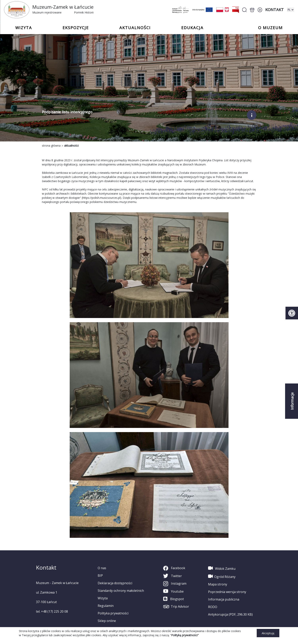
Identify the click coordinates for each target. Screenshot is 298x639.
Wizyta (103, 598)
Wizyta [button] (23, 27)
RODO (212, 607)
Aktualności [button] (135, 27)
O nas (102, 568)
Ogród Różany (221, 576)
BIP (100, 575)
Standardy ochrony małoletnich (121, 590)
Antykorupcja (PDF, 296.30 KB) (230, 614)
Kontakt (274, 9)
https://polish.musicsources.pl (101, 198)
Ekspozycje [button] (76, 27)
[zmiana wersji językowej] (290, 10)
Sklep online (107, 621)
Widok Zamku (221, 568)
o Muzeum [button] (270, 27)
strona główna (51, 145)
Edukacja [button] (192, 27)
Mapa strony (217, 584)
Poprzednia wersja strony (227, 592)
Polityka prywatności (113, 613)
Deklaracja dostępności (115, 583)
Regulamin (106, 605)
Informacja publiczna (223, 599)
